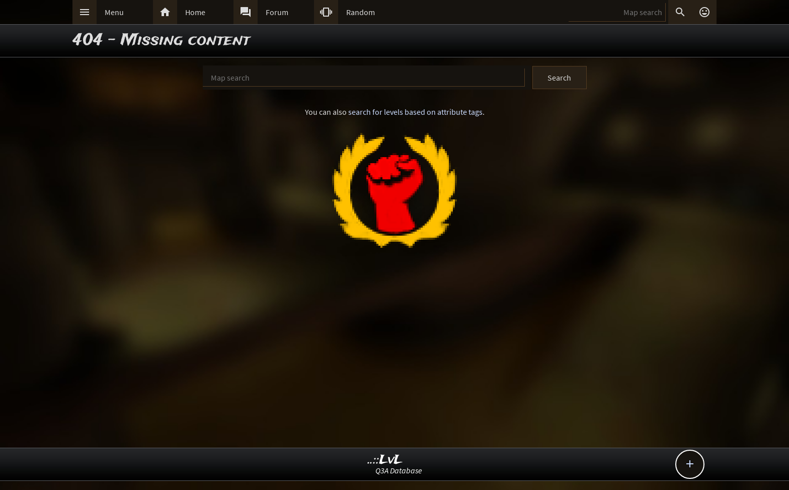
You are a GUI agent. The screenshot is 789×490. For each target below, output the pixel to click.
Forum (277, 12)
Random (360, 12)
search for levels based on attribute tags (415, 112)
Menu (114, 12)
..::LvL (385, 460)
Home (195, 12)
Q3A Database (398, 470)
